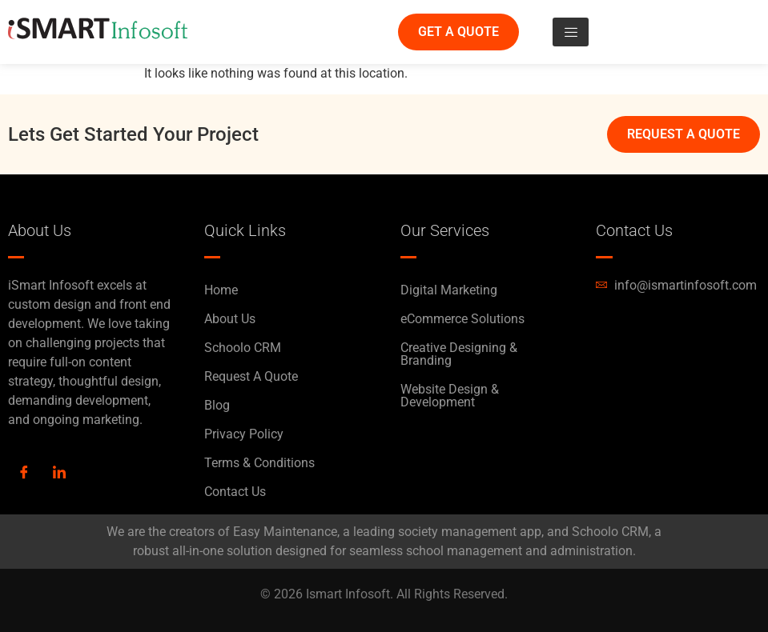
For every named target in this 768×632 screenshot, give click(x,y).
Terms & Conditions (259, 462)
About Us (229, 318)
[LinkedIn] (59, 474)
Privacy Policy (243, 434)
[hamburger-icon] (571, 32)
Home (221, 290)
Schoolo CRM (242, 347)
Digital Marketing (448, 290)
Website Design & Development (449, 396)
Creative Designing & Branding (458, 354)
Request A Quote (251, 376)
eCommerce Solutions (462, 318)
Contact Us (235, 491)
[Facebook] (24, 474)
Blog (217, 405)
